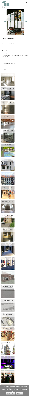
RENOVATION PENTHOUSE (7, 130)
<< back (4, 69)
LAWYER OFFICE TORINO (8, 229)
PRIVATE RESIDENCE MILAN (7, 74)
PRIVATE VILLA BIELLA (7, 159)
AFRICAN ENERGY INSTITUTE (8, 300)
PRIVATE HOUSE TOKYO (8, 286)
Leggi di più (19, 393)
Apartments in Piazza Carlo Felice (7, 202)
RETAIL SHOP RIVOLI (8, 187)
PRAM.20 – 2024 (7, 243)
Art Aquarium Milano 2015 (7, 357)
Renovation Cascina (8, 116)
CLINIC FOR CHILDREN (7, 272)
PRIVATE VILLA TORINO (7, 144)
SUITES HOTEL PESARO (7, 314)
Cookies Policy (23, 391)
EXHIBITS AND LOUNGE (8, 371)
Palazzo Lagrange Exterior (7, 173)
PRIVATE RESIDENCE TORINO (8, 88)
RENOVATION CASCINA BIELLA (7, 215)
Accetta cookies (10, 393)
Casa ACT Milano (7, 258)
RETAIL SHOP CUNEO (7, 328)
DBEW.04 (8, 342)
